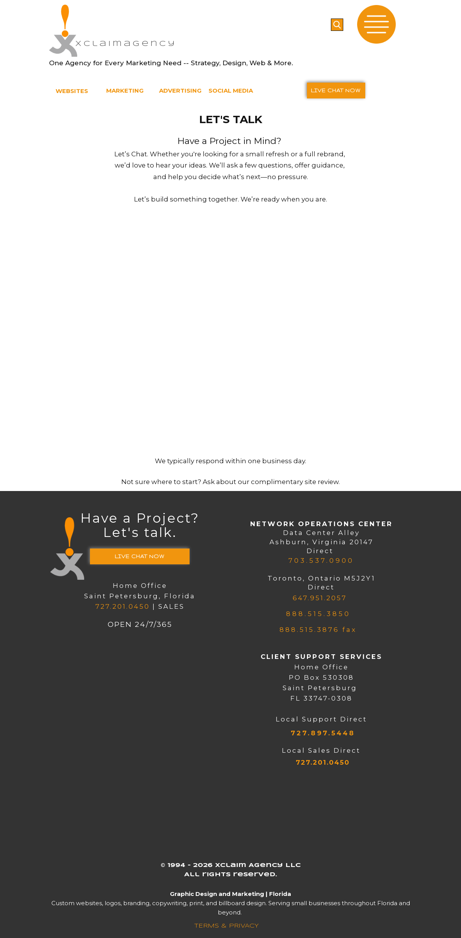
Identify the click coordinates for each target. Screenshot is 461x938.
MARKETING (125, 90)
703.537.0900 (321, 560)
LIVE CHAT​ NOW (336, 90)
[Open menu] (376, 24)
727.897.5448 (321, 733)
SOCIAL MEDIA (230, 90)
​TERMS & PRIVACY (225, 926)
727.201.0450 (122, 606)
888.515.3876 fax (318, 629)
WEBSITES (72, 91)
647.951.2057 (318, 598)
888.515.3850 (318, 614)
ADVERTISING (180, 90)
